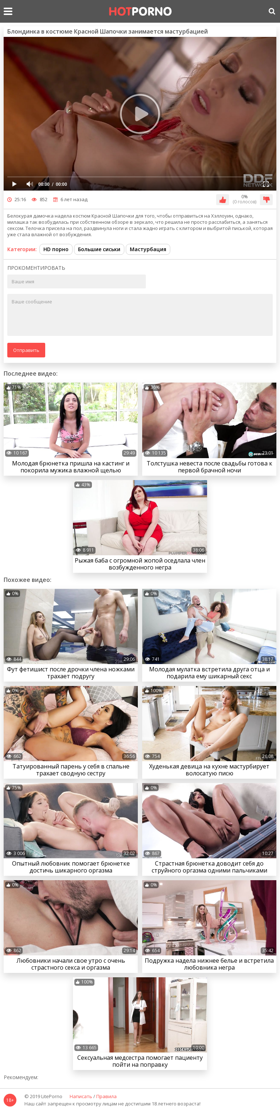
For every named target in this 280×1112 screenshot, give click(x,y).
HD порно (56, 249)
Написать (81, 1097)
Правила (106, 1097)
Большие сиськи (99, 249)
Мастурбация (148, 249)
